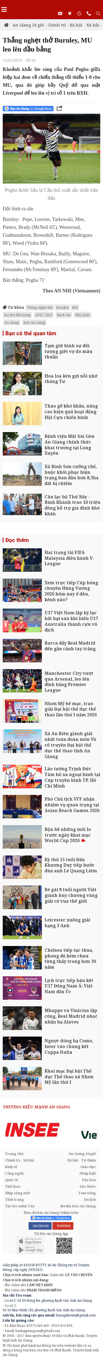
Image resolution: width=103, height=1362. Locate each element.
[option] (51, 1130)
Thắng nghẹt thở (40, 307)
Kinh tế (11, 1166)
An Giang (11, 322)
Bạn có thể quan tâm (30, 333)
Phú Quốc (82, 314)
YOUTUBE (63, 1226)
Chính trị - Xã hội (65, 25)
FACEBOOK (40, 1226)
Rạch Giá (64, 314)
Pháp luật (87, 1173)
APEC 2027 (43, 314)
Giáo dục (88, 1166)
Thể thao (12, 1186)
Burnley (62, 307)
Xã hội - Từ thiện (81, 1160)
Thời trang (14, 1199)
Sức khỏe (88, 1186)
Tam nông (87, 1192)
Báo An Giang (34, 322)
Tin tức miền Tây (20, 1206)
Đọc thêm (17, 540)
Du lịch (90, 1199)
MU (75, 307)
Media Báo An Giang (78, 1206)
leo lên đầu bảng (17, 314)
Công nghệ (14, 1173)
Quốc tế (11, 1179)
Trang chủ (14, 1153)
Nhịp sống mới (17, 1192)
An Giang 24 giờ (28, 25)
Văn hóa (89, 1179)
